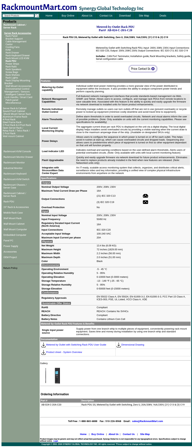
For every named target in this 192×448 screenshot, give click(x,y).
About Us (114, 434)
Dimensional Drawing (130, 344)
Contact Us (129, 434)
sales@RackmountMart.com (147, 421)
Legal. (55, 441)
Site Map (145, 434)
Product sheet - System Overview (61, 352)
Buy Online (97, 434)
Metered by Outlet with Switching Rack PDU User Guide (73, 344)
